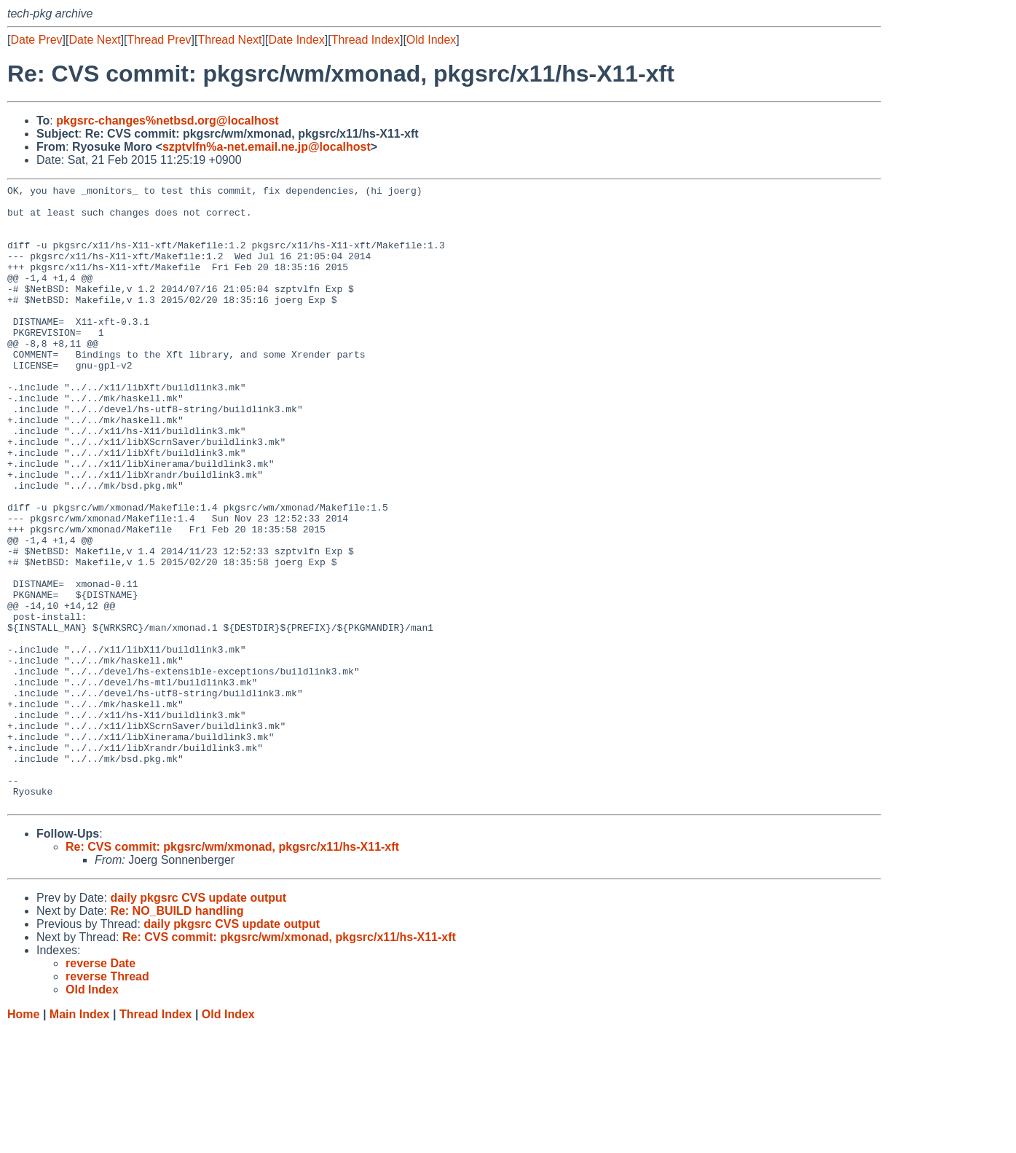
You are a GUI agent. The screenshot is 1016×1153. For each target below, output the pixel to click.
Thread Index (365, 40)
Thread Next (229, 40)
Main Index (80, 1139)
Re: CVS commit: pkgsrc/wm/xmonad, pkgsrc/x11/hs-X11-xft (232, 971)
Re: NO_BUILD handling (176, 1035)
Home (23, 1139)
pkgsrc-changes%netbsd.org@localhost (167, 120)
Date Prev (36, 40)
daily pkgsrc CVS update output (198, 1022)
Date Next (94, 40)
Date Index (296, 40)
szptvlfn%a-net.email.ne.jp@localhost (266, 147)
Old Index (431, 40)
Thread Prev (159, 40)
